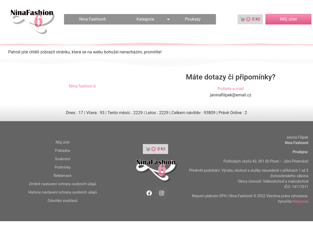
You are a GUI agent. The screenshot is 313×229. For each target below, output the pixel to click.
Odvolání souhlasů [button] (62, 201)
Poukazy (193, 19)
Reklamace (63, 176)
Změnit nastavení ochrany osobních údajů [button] (62, 184)
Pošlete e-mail (231, 88)
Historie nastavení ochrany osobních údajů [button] (62, 192)
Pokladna (62, 150)
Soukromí (62, 159)
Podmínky (63, 167)
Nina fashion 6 (82, 86)
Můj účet (63, 142)
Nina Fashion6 (92, 19)
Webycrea (300, 201)
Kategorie (145, 19)
